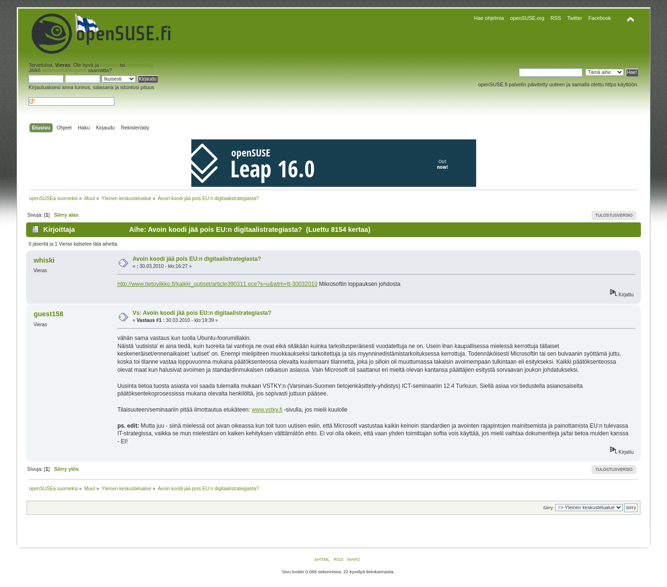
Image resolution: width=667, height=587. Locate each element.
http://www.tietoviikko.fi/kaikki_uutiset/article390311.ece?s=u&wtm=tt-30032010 (217, 284)
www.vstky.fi (267, 409)
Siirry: (548, 507)
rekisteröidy (139, 65)
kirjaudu (109, 65)
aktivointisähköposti (64, 70)
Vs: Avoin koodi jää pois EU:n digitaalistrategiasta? (202, 313)
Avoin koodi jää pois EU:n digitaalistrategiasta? (196, 259)
